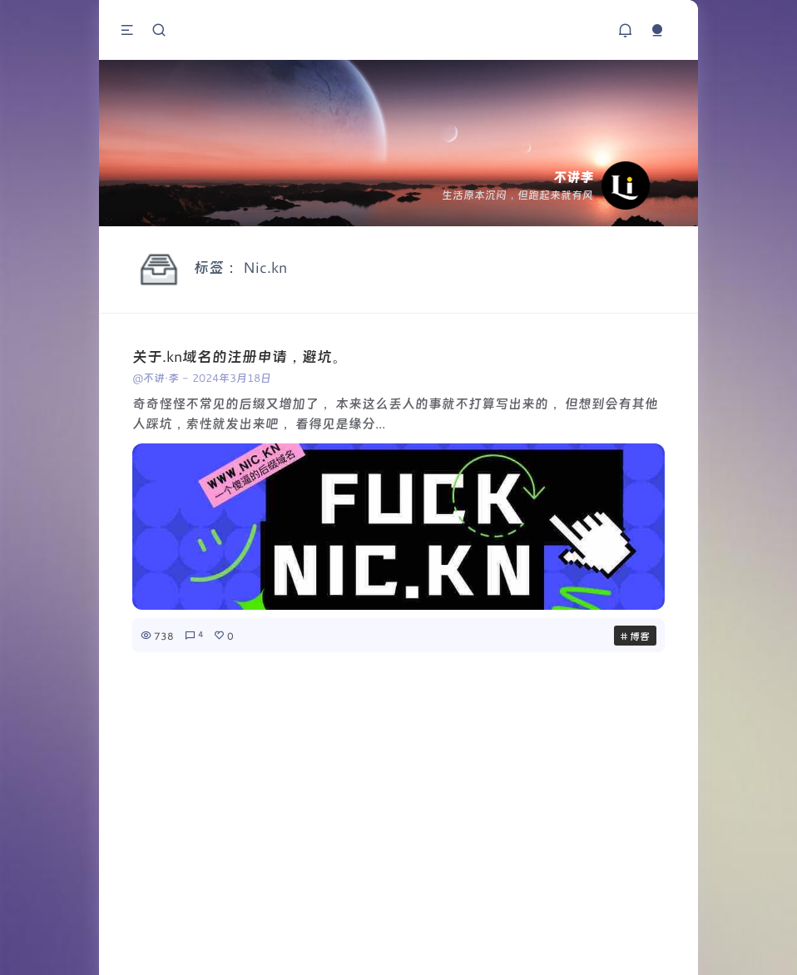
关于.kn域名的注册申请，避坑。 (239, 356)
